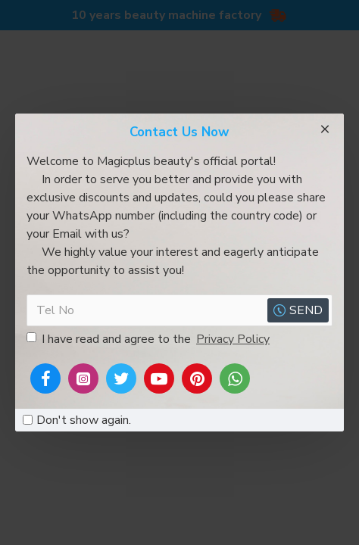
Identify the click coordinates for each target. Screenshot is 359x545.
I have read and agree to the (149, 339)
